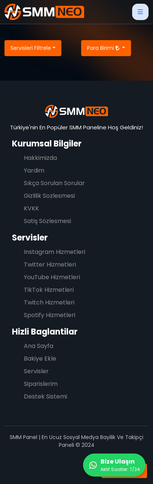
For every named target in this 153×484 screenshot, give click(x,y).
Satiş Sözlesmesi (47, 221)
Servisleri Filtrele (30, 48)
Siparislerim (41, 384)
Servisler (30, 237)
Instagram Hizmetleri (54, 252)
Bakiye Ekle (40, 358)
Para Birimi (104, 48)
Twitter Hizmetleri (50, 264)
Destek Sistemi (45, 396)
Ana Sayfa (38, 346)
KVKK (31, 208)
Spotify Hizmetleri (49, 315)
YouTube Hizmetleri (52, 277)
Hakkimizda (40, 158)
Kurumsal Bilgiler (47, 143)
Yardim (34, 170)
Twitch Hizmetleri (49, 302)
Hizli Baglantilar (44, 332)
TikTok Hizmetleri (49, 289)
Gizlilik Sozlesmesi (49, 195)
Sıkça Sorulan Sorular (54, 183)
